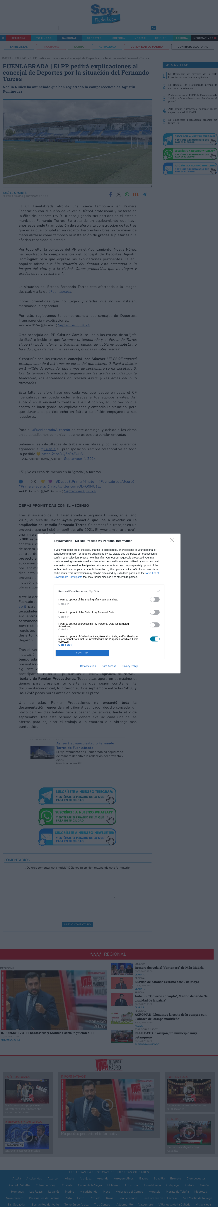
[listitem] (109, 591)
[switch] (155, 599)
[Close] (172, 541)
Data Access (109, 666)
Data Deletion (88, 666)
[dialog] (109, 603)
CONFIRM (82, 653)
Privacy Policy (130, 666)
